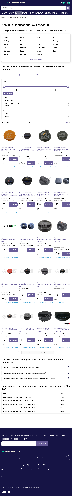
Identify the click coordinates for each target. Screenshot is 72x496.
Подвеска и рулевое (25, 13)
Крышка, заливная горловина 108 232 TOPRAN (60, 239)
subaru (55, 44)
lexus (39, 51)
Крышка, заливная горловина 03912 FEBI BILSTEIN (61, 149)
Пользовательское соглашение (30, 487)
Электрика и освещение (48, 13)
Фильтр (29, 75)
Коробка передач (32, 13)
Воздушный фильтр (27, 465)
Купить (13, 159)
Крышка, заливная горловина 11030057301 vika (26, 284)
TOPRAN (36, 106)
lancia (39, 44)
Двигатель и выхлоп (18, 13)
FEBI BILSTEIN (36, 101)
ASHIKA (36, 116)
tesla (55, 48)
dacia (6, 54)
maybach (40, 54)
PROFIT (36, 108)
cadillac (6, 44)
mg (54, 37)
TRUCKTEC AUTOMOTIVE (36, 103)
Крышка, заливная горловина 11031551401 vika (62, 284)
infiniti (39, 37)
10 (48, 353)
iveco (38, 41)
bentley (6, 41)
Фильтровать (8, 93)
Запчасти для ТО (4, 13)
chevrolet (7, 51)
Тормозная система (11, 13)
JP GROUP (36, 114)
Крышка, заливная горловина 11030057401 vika (44, 284)
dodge (22, 41)
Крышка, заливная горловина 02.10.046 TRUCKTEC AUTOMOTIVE (27, 149)
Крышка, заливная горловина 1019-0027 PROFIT (26, 239)
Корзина (67, 3)
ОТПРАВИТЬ (42, 443)
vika (36, 111)
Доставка (5, 469)
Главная (4, 17)
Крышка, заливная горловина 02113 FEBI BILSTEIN (44, 149)
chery (6, 48)
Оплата (4, 473)
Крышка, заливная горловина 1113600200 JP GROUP (61, 329)
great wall (23, 48)
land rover (41, 48)
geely (22, 44)
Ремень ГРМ (42, 465)
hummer (23, 54)
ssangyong (57, 41)
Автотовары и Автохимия (65, 13)
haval (22, 51)
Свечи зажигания (26, 473)
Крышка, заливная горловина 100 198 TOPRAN (43, 194)
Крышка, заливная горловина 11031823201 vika (9, 329)
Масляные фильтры (27, 469)
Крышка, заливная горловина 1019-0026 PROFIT (8, 239)
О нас (3, 465)
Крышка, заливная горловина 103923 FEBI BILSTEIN (44, 239)
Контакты (5, 477)
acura (6, 37)
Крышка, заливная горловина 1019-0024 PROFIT (61, 194)
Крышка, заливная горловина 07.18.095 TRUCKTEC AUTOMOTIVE (27, 194)
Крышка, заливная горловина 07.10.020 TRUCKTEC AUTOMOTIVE (9, 194)
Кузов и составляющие (57, 13)
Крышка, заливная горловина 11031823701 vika (26, 329)
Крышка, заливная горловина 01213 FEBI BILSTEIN (8, 149)
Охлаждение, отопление (39, 13)
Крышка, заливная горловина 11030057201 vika (9, 284)
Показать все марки (36, 59)
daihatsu (23, 37)
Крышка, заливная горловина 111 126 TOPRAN (43, 329)
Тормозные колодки (44, 469)
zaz (54, 51)
